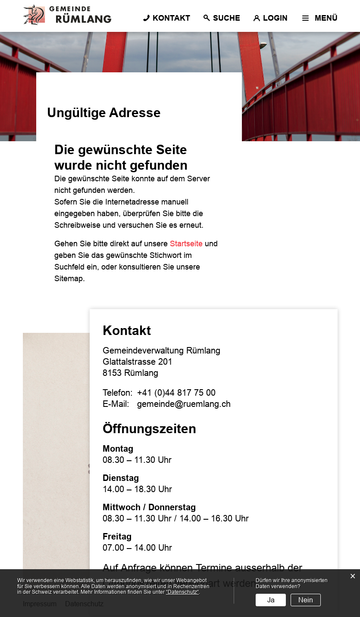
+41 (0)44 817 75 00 (176, 392)
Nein (305, 600)
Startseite (186, 243)
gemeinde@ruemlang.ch (184, 404)
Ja (271, 600)
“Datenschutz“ (182, 592)
